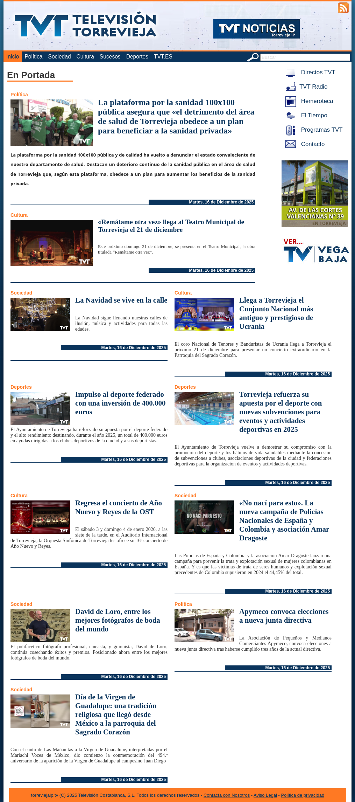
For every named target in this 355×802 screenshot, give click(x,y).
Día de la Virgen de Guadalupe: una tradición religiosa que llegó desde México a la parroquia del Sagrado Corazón (115, 714)
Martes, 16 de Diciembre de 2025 (221, 202)
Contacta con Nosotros (227, 795)
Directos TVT (309, 72)
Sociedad (59, 57)
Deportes (137, 57)
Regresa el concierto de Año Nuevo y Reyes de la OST (118, 507)
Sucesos (110, 57)
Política (33, 57)
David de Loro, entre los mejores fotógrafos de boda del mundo (117, 620)
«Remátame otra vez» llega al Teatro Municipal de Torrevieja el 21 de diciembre (171, 225)
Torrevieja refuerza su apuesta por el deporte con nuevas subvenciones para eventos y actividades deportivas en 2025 (280, 412)
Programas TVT (313, 129)
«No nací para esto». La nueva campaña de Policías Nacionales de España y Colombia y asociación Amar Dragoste (284, 520)
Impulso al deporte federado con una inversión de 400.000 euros (120, 403)
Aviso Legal (265, 795)
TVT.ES (163, 57)
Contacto (304, 144)
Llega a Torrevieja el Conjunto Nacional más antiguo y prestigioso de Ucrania (276, 313)
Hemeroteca (308, 101)
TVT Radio (305, 86)
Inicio (12, 57)
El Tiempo (305, 115)
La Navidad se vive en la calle (121, 300)
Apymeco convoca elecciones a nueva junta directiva (283, 615)
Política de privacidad (303, 795)
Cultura (85, 57)
